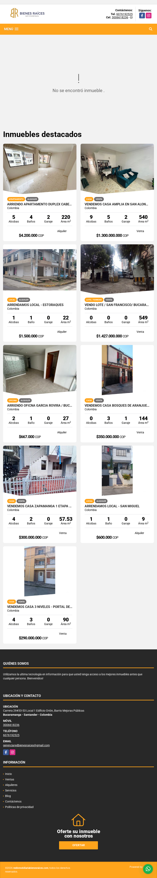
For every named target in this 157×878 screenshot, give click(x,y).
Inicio (8, 774)
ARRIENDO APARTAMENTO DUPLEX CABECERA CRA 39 (39, 204)
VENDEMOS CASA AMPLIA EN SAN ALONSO (117, 204)
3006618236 (120, 17)
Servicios (10, 790)
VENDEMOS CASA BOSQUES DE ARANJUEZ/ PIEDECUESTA (117, 405)
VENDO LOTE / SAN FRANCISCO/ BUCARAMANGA (117, 305)
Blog (8, 796)
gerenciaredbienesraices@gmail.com (26, 745)
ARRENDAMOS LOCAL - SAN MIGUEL (112, 506)
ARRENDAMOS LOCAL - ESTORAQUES (35, 305)
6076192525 (124, 14)
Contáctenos (13, 801)
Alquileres (11, 785)
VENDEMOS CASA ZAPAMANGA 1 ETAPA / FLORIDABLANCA (39, 506)
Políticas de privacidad (19, 807)
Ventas (9, 779)
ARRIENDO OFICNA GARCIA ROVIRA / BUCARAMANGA (39, 405)
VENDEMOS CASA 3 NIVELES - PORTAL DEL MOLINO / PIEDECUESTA (39, 607)
